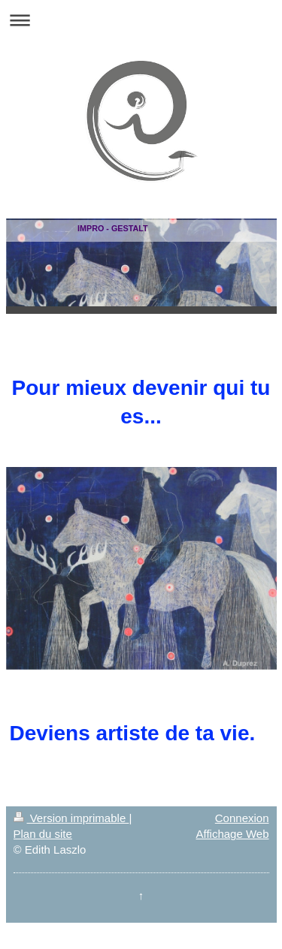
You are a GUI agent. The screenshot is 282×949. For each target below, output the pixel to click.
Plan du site (43, 833)
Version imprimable (71, 818)
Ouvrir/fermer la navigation (141, 20)
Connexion (242, 818)
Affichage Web (232, 833)
